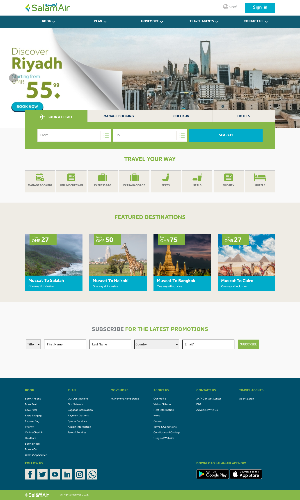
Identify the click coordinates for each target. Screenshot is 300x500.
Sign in (260, 8)
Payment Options (78, 416)
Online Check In (34, 433)
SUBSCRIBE (248, 344)
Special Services (77, 421)
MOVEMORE (150, 21)
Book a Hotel (32, 444)
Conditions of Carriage (166, 433)
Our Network (75, 404)
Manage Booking (118, 116)
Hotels (243, 116)
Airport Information (79, 427)
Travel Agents (202, 21)
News (156, 416)
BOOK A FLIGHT (56, 117)
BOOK (46, 21)
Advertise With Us (207, 410)
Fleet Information (163, 410)
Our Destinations (78, 399)
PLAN (98, 21)
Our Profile (159, 399)
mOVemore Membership (125, 399)
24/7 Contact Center (208, 399)
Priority (29, 427)
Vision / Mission (162, 404)
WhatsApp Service (36, 455)
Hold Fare (30, 438)
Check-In (181, 116)
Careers (158, 421)
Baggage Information (80, 410)
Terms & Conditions (165, 427)
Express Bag (32, 421)
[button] (13, 77)
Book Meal (31, 410)
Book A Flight (33, 399)
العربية (230, 6)
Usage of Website (163, 438)
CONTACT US (253, 21)
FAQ (198, 404)
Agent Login (246, 399)
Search (226, 135)
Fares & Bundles (77, 433)
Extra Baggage (33, 416)
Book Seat (31, 404)
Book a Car (31, 449)
